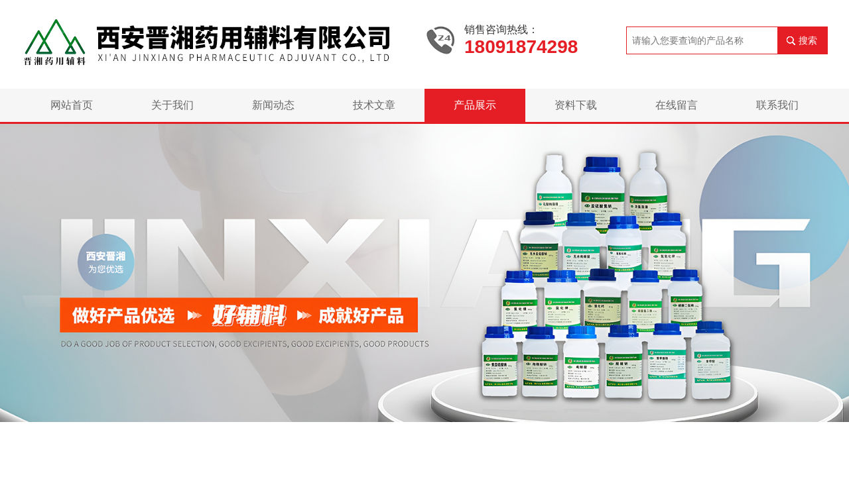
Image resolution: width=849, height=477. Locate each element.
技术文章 (374, 105)
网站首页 (71, 105)
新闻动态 (273, 105)
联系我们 (777, 105)
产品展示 (475, 105)
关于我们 (172, 105)
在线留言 (676, 105)
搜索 (808, 40)
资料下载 (576, 105)
